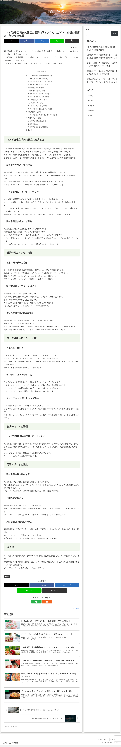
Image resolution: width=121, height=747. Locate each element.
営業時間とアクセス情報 (36, 88)
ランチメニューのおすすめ (38, 106)
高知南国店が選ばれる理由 (38, 85)
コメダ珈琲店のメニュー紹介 (37, 100)
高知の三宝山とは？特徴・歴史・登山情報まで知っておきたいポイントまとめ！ (102, 80)
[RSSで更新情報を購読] (44, 603)
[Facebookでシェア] (29, 41)
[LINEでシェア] (54, 41)
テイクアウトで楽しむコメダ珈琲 (40, 109)
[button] (67, 41)
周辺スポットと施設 (34, 119)
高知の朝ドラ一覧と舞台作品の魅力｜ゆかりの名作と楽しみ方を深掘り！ (102, 72)
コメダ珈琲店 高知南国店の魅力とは (40, 76)
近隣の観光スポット (36, 125)
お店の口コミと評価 (34, 113)
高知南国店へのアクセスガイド (40, 94)
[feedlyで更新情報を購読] (39, 603)
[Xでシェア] (16, 41)
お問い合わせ (114, 741)
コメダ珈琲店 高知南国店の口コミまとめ (43, 116)
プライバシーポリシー (101, 741)
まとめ (30, 131)
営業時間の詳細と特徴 (37, 91)
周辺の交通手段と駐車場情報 (39, 97)
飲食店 (7, 577)
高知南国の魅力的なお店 (37, 122)
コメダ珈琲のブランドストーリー (40, 82)
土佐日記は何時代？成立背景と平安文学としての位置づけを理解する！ (102, 64)
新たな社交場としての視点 (38, 79)
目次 (39, 71)
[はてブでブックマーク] (42, 41)
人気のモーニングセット (37, 103)
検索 (88, 29)
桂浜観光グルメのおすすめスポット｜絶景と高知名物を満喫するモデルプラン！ (102, 56)
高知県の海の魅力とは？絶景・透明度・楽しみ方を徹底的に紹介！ (102, 48)
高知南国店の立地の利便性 (38, 128)
